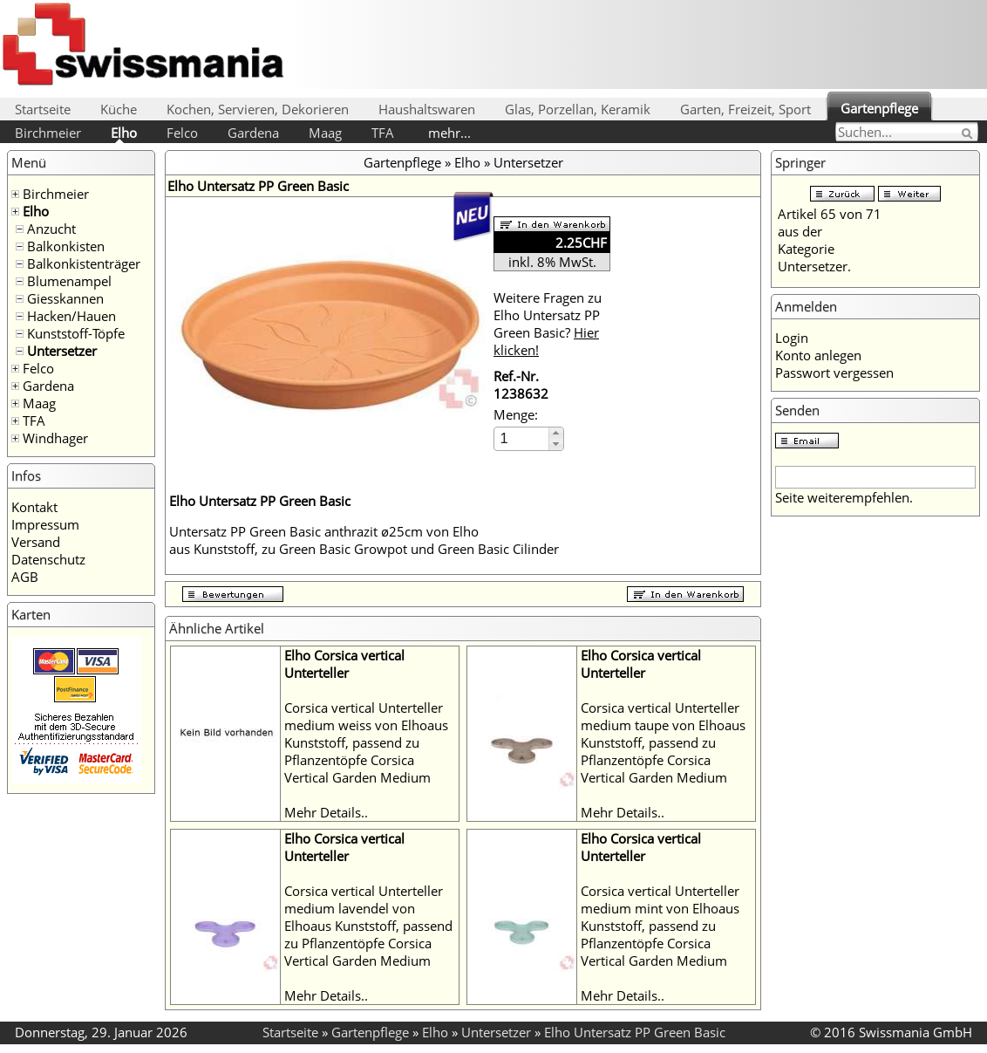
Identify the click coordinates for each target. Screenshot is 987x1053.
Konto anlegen (818, 355)
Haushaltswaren (426, 109)
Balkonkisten (66, 246)
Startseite (43, 109)
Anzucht (51, 228)
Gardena (253, 132)
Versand (35, 541)
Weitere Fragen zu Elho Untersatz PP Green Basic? (548, 324)
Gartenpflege (879, 108)
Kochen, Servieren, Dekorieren (258, 109)
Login (791, 337)
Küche (118, 109)
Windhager (55, 438)
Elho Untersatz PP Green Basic (634, 1032)
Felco (182, 132)
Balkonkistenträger (83, 263)
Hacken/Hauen (71, 316)
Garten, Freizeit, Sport (745, 109)
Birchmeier (48, 132)
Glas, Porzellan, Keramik (577, 109)
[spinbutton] (522, 438)
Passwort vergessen (834, 372)
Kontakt (34, 507)
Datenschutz (48, 559)
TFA (382, 132)
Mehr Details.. (326, 812)
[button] (555, 433)
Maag (325, 132)
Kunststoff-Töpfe (76, 333)
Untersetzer (62, 350)
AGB (24, 576)
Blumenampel (69, 281)
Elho (124, 132)
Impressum (45, 524)
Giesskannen (65, 298)
